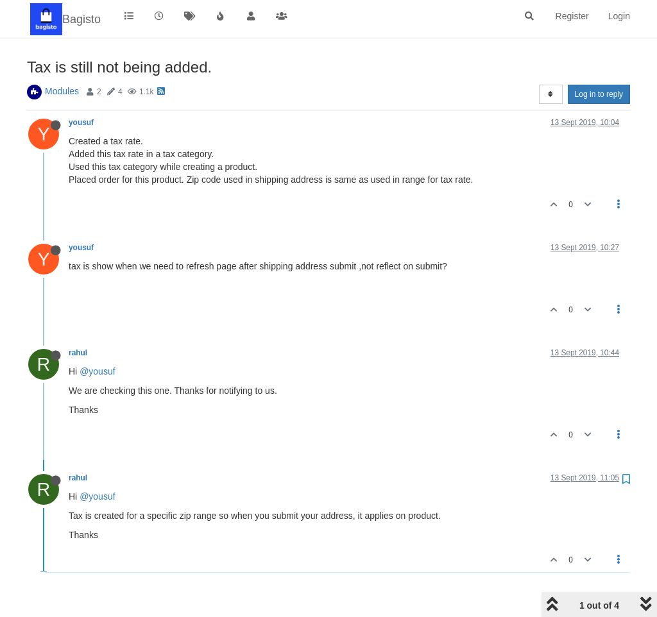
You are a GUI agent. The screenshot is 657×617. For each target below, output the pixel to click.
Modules (62, 91)
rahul (78, 352)
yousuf (81, 122)
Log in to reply (599, 94)
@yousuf (97, 371)
